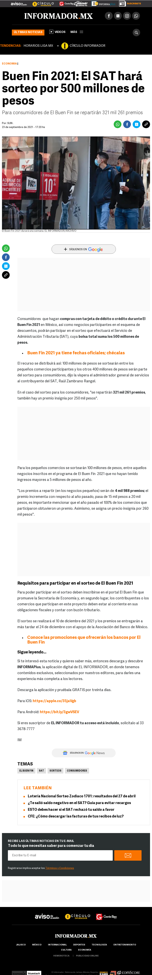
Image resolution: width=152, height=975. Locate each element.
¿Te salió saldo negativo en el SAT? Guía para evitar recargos (79, 803)
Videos (57, 32)
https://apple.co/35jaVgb (54, 701)
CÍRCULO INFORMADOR (87, 46)
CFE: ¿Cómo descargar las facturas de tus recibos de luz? (76, 816)
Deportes (79, 945)
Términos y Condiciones (59, 868)
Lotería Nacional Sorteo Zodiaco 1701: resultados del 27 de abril (82, 796)
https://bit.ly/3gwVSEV (59, 712)
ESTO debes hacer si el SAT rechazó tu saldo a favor (71, 810)
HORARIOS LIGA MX (38, 46)
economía (84, 950)
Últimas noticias (28, 32)
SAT (41, 771)
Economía (9, 64)
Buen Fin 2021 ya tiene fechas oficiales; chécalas (76, 353)
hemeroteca (61, 956)
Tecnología (99, 945)
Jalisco (21, 945)
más (76, 32)
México (36, 945)
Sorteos (55, 771)
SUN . (10, 123)
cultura (66, 950)
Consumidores (77, 771)
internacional (57, 945)
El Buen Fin (26, 771)
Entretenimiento (125, 945)
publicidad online (87, 956)
